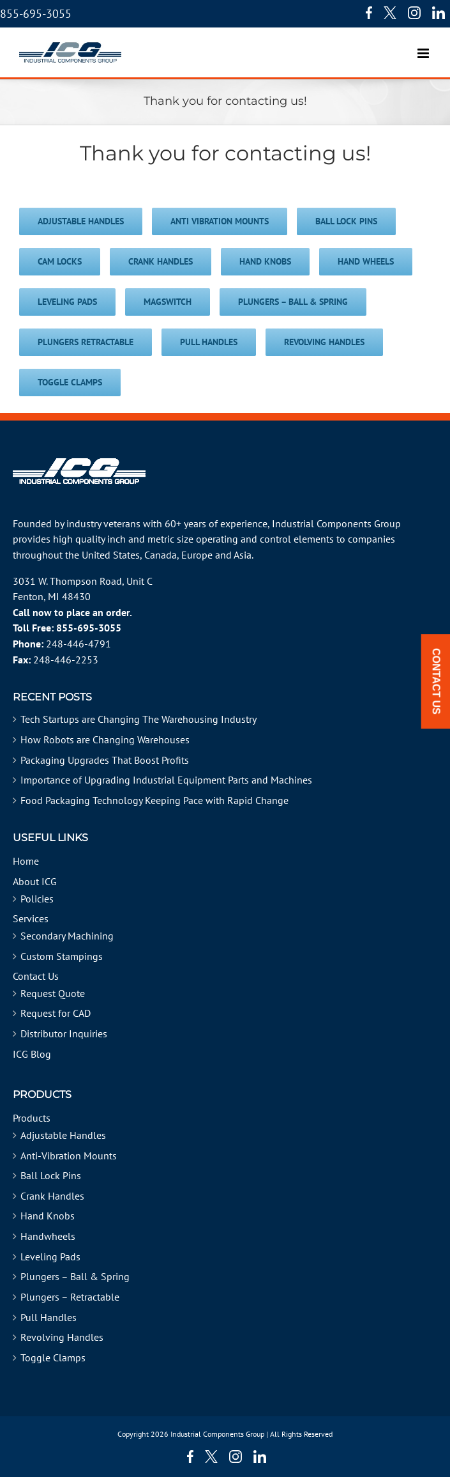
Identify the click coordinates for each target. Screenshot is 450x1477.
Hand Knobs (47, 1215)
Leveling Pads (50, 1256)
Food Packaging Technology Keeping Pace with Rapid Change (154, 800)
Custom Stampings (61, 956)
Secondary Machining (67, 935)
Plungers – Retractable (69, 1296)
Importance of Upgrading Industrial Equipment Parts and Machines (166, 779)
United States (111, 554)
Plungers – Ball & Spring (75, 1276)
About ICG (35, 881)
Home (26, 860)
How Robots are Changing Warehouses (105, 739)
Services (31, 918)
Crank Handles (52, 1195)
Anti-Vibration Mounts (68, 1155)
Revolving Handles (61, 1337)
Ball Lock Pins (50, 1175)
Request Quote (52, 993)
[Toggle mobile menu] (424, 47)
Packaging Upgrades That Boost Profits (104, 760)
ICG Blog (32, 1054)
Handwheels (47, 1236)
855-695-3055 (35, 13)
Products (31, 1117)
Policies (37, 898)
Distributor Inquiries (63, 1033)
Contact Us (36, 976)
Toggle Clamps (53, 1357)
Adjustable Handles (63, 1135)
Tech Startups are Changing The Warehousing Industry (138, 719)
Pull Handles (48, 1317)
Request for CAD (55, 1013)
